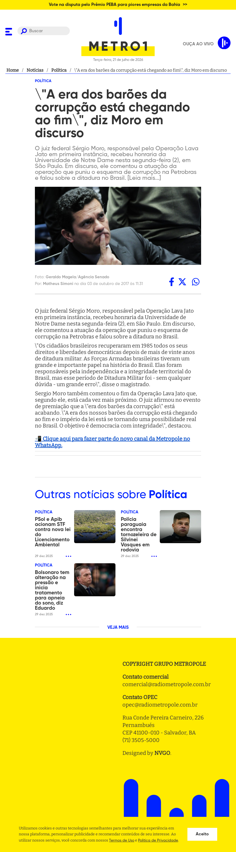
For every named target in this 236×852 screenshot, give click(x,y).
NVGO (162, 753)
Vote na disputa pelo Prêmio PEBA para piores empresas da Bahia (114, 5)
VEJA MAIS (118, 628)
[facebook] (171, 281)
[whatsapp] (195, 281)
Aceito (202, 834)
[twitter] (182, 281)
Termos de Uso (121, 840)
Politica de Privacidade (158, 840)
